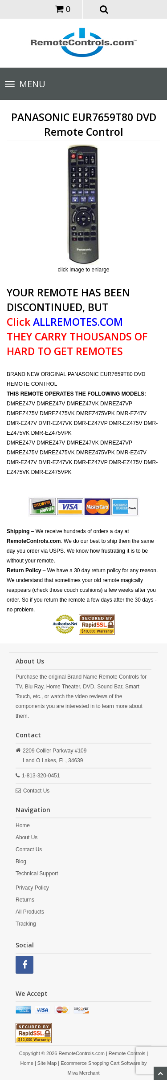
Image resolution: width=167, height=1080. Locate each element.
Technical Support (37, 873)
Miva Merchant (83, 1073)
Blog (21, 861)
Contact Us (36, 791)
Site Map (47, 1063)
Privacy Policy (32, 888)
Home (23, 825)
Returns (25, 900)
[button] (104, 9)
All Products (30, 912)
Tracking (26, 924)
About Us (26, 837)
